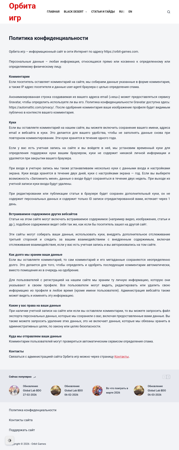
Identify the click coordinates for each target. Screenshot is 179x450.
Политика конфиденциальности (32, 410)
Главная (53, 11)
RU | (121, 11)
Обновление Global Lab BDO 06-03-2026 (157, 390)
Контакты (121, 356)
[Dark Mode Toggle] (9, 440)
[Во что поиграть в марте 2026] (97, 390)
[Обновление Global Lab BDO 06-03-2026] (139, 390)
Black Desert (76, 12)
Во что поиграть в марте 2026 (117, 390)
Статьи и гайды (103, 11)
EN (130, 11)
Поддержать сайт (22, 430)
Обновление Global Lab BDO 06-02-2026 (74, 390)
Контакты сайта (21, 420)
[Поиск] (168, 11)
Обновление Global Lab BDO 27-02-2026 (32, 390)
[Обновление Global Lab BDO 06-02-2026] (56, 390)
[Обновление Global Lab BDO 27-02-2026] (14, 390)
